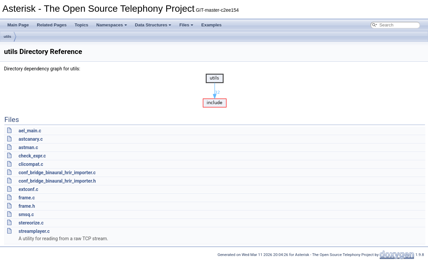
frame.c (26, 197)
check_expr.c (32, 155)
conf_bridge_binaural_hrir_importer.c (57, 172)
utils (7, 37)
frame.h (26, 206)
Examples (211, 24)
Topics (81, 24)
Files (186, 24)
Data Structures (153, 24)
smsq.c (26, 214)
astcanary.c (30, 139)
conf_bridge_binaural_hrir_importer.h (57, 181)
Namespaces (111, 24)
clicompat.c (30, 164)
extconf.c (28, 189)
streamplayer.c (33, 231)
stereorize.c (30, 222)
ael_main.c (29, 130)
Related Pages (52, 24)
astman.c (28, 147)
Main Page (18, 24)
